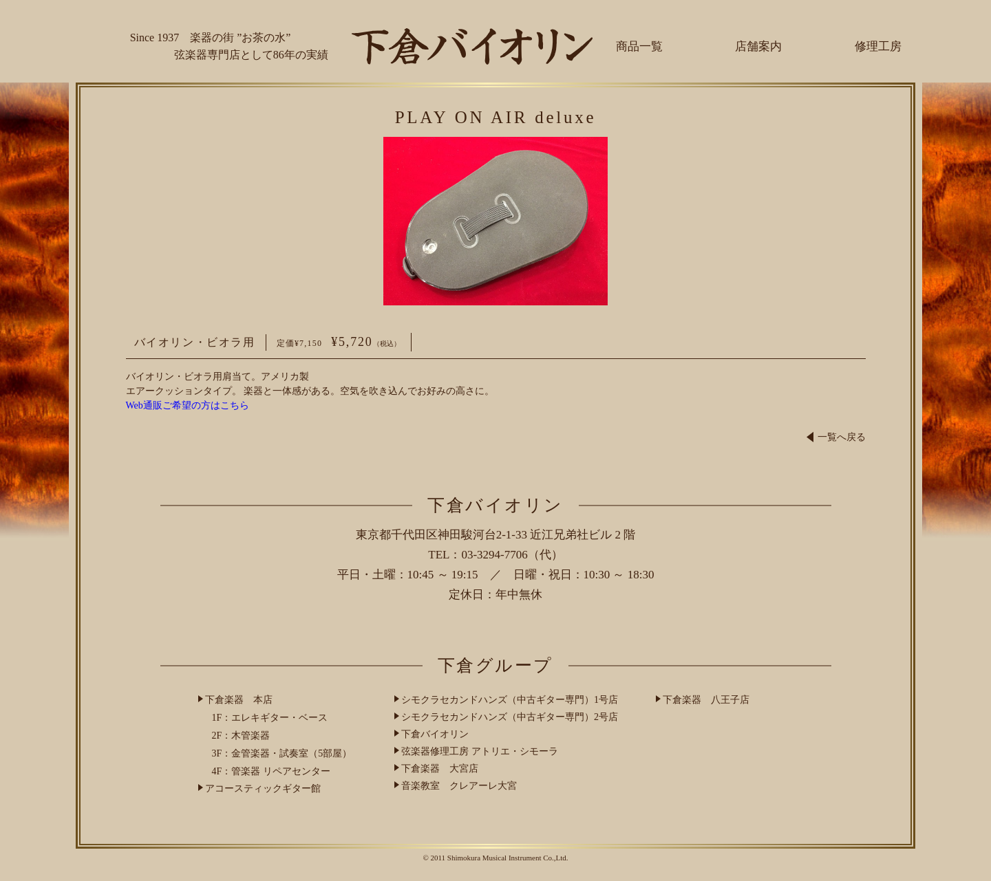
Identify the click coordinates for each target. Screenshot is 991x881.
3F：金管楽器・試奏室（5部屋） (282, 753)
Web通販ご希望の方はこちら (187, 405)
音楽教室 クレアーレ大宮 (459, 786)
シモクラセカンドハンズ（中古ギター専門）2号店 (509, 717)
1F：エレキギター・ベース (270, 718)
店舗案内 (758, 46)
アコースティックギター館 (263, 788)
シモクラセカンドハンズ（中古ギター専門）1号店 (509, 700)
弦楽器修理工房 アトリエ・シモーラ (479, 751)
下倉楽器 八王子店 (706, 700)
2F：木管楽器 (241, 735)
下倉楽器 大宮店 (439, 768)
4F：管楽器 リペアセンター (271, 771)
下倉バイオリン (435, 734)
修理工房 (878, 46)
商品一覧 (639, 46)
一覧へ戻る (836, 437)
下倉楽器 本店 (239, 700)
